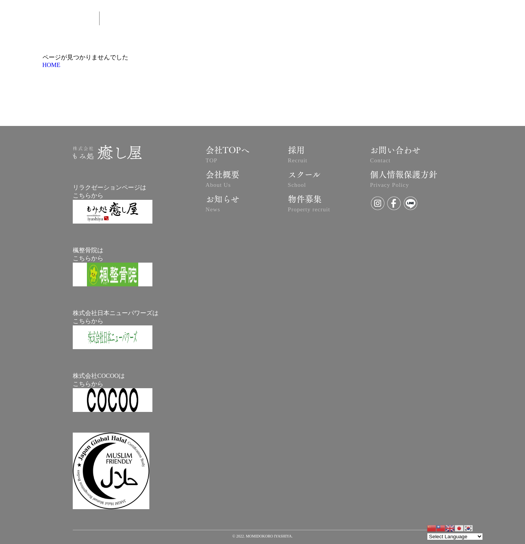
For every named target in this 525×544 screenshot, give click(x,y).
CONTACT (367, 19)
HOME (52, 65)
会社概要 (222, 180)
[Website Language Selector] (455, 536)
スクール (304, 180)
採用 (297, 156)
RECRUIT (463, 19)
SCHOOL (406, 19)
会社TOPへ (227, 156)
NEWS (331, 19)
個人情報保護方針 (403, 180)
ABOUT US (247, 19)
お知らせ (222, 205)
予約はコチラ (292, 19)
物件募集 (309, 205)
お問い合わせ (395, 156)
